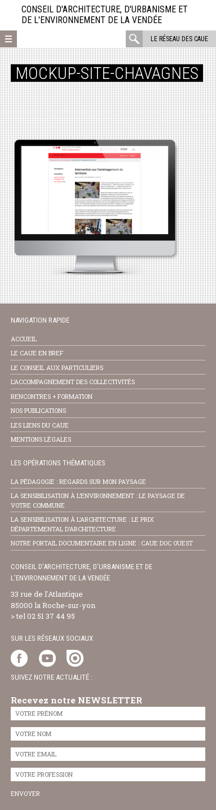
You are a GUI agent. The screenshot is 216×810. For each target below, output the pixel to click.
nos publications (38, 410)
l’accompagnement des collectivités (73, 381)
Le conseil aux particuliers (57, 367)
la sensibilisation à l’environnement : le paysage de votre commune (98, 500)
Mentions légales (41, 439)
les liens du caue (40, 425)
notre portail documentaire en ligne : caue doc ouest (102, 543)
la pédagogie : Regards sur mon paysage (78, 481)
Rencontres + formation (51, 396)
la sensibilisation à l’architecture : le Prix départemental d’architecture (82, 524)
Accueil (24, 338)
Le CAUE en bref (37, 353)
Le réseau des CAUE (179, 39)
